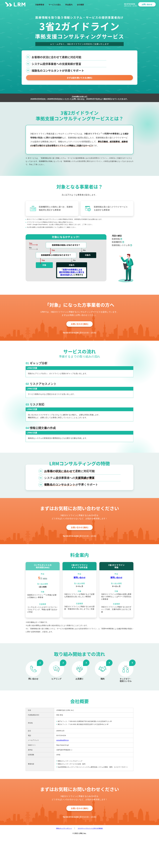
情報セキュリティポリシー (59, 841)
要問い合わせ (79, 587)
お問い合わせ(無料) (79, 328)
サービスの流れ (55, 5)
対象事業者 (39, 5)
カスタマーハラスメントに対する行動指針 (93, 841)
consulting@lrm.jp (62, 750)
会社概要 (80, 5)
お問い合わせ (147, 4)
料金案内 (68, 5)
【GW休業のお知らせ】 (79, 100)
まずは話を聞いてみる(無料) (79, 80)
